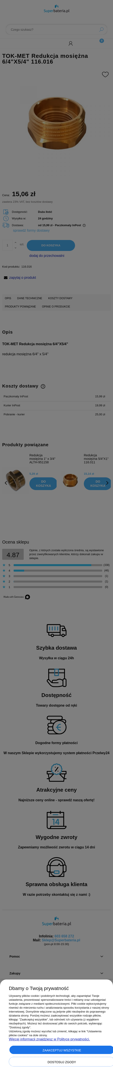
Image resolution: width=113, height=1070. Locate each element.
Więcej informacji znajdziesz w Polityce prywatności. (49, 1039)
